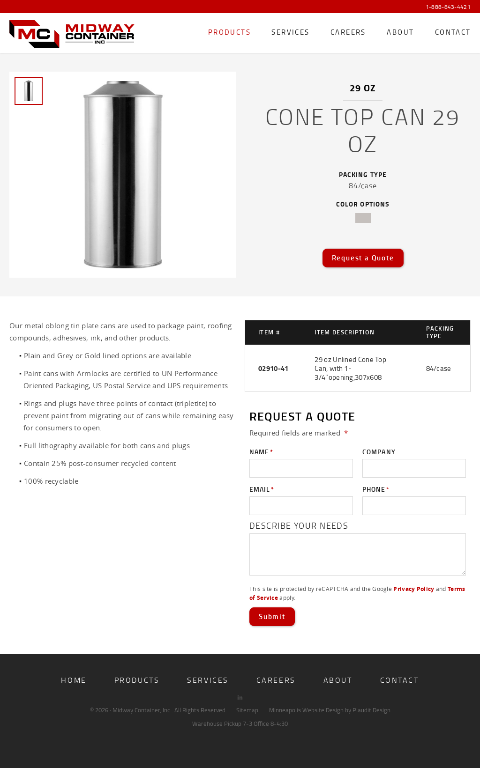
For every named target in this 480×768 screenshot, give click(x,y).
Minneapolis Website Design (306, 710)
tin (363, 218)
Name (261, 452)
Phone (376, 489)
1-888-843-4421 (448, 7)
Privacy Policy (413, 589)
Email (261, 489)
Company (379, 451)
